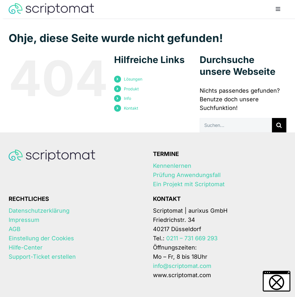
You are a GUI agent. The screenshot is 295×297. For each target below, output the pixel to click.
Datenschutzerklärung (39, 210)
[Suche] (279, 125)
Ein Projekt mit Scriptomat (189, 184)
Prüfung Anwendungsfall (187, 175)
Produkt (131, 88)
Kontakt (131, 108)
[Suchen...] (236, 125)
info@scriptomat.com (182, 265)
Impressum (24, 219)
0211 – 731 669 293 (192, 238)
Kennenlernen (172, 165)
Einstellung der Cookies (41, 238)
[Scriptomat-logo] (51, 6)
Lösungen (133, 79)
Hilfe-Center (26, 247)
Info (127, 98)
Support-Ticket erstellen (42, 256)
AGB (14, 229)
